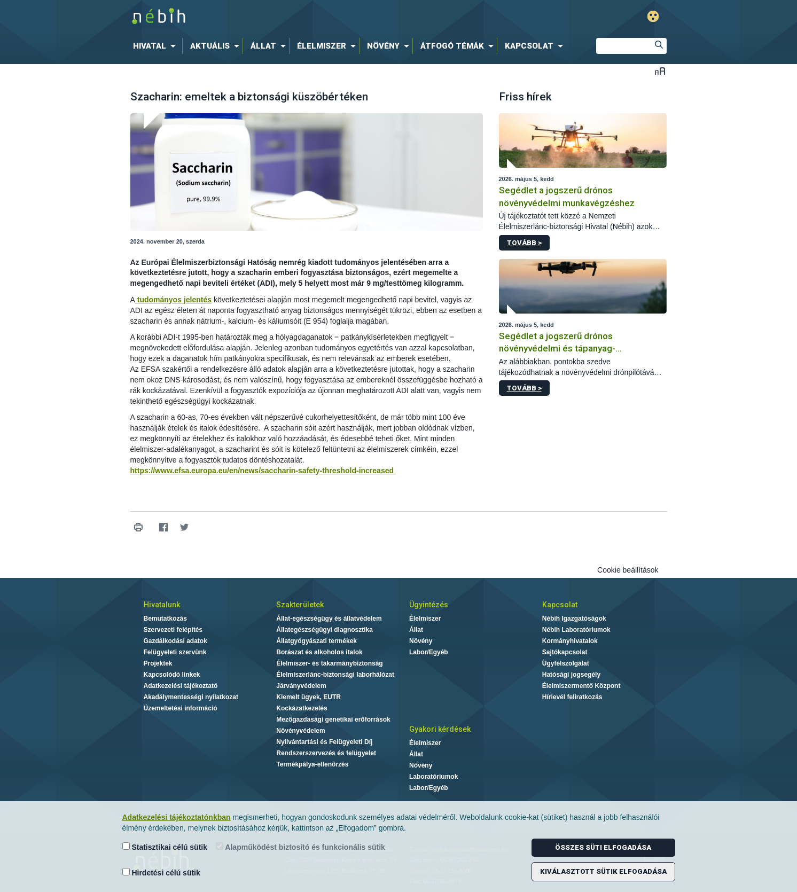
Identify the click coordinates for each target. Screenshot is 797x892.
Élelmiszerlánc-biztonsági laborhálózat (335, 674)
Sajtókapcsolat (565, 652)
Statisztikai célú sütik (165, 846)
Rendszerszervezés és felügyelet (326, 753)
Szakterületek (300, 604)
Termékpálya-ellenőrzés (312, 764)
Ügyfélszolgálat (565, 663)
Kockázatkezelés (301, 708)
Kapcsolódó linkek (172, 674)
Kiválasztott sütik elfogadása (603, 871)
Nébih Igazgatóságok (574, 618)
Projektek (158, 663)
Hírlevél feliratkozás (572, 697)
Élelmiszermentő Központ (581, 686)
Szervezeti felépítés (173, 629)
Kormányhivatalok (570, 641)
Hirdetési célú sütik (161, 872)
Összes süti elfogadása (603, 847)
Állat (416, 629)
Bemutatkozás (165, 618)
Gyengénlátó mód (653, 16)
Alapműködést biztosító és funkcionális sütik (300, 846)
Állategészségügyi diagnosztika (324, 629)
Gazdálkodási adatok (175, 641)
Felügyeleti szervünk (175, 652)
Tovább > (524, 243)
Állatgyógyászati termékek (316, 641)
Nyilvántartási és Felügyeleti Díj (324, 742)
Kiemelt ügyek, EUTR (308, 697)
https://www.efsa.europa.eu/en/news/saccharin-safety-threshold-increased (263, 470)
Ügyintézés (428, 604)
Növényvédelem (300, 730)
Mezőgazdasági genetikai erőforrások (333, 719)
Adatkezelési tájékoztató (181, 686)
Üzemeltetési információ (180, 708)
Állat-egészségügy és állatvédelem (328, 618)
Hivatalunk (162, 604)
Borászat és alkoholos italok (319, 652)
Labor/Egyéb (428, 652)
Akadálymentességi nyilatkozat (191, 697)
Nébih (284, 16)
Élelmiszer (425, 618)
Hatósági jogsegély (571, 674)
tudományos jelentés (173, 299)
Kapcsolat (559, 604)
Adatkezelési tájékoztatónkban (176, 817)
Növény (420, 641)
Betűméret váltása (660, 70)
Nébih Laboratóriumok (576, 629)
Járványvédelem (301, 686)
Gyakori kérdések (440, 729)
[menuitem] (156, 46)
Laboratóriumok (433, 776)
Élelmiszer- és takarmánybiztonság (329, 663)
